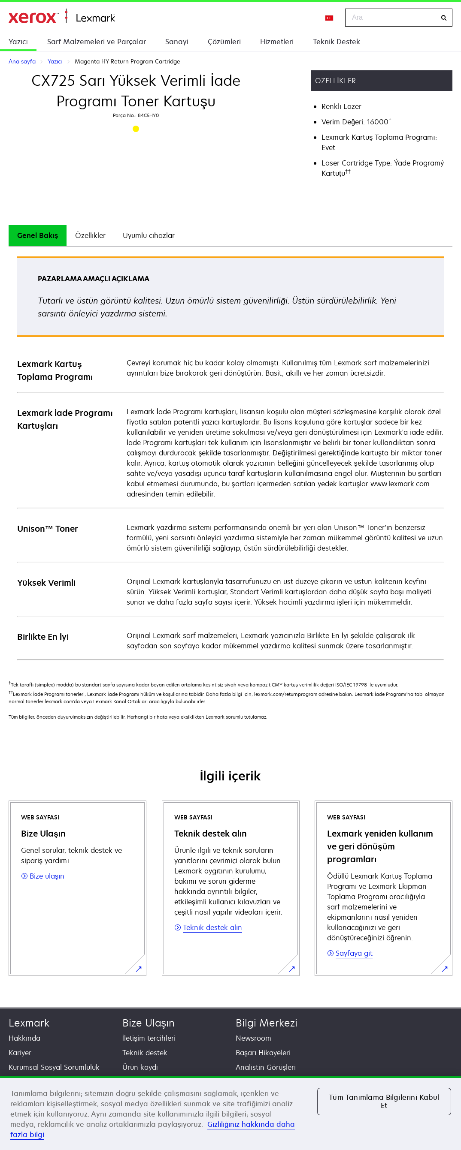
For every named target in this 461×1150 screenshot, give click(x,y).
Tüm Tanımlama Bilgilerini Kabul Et (384, 1101)
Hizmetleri (277, 41)
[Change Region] (329, 17)
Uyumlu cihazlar (149, 235)
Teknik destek (144, 1052)
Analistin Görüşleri (266, 1067)
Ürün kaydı (140, 1067)
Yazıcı (18, 41)
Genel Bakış (37, 235)
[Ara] (443, 18)
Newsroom (253, 1038)
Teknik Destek (336, 41)
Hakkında (24, 1038)
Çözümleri (224, 41)
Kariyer (20, 1052)
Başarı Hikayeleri (263, 1052)
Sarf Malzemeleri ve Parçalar (96, 41)
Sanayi (176, 41)
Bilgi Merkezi (266, 1023)
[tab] (38, 235)
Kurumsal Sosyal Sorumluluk (54, 1067)
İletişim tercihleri (149, 1038)
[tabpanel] (230, 458)
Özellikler (90, 235)
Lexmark (29, 1023)
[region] (230, 1113)
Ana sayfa (62, 16)
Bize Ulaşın (148, 1023)
